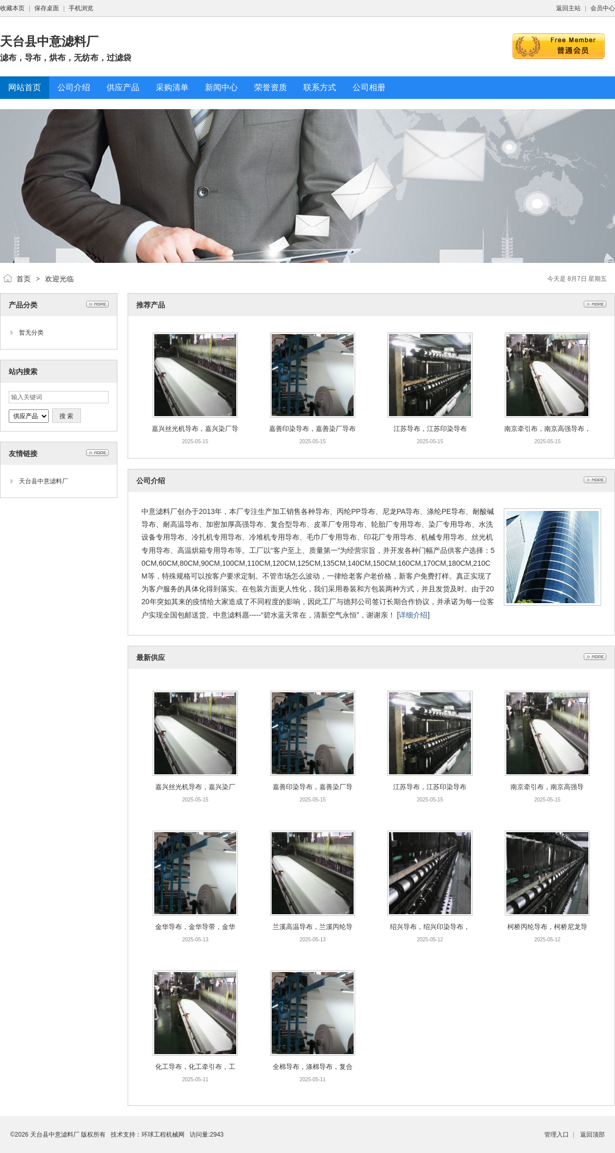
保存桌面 (46, 8)
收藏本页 (12, 8)
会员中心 (602, 8)
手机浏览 (81, 8)
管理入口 (556, 1134)
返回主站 (568, 8)
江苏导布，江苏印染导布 (430, 429)
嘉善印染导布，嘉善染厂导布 (312, 429)
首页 (23, 279)
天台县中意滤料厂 (43, 481)
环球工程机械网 (162, 1134)
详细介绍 (413, 615)
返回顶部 (592, 1134)
